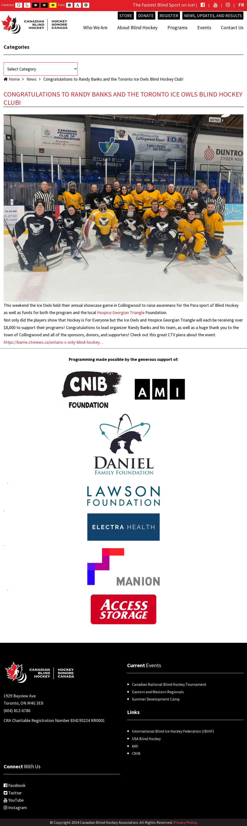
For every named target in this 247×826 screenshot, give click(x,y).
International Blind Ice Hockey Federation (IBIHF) (173, 731)
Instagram (15, 807)
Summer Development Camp (156, 699)
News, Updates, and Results (213, 15)
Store (125, 15)
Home (14, 79)
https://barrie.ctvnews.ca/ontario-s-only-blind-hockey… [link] (54, 342)
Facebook (15, 785)
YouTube (14, 800)
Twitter (13, 793)
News (32, 79)
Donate (146, 15)
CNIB (136, 753)
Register (168, 15)
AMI (135, 746)
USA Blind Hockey (146, 738)
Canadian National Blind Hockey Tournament (169, 684)
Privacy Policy (185, 822)
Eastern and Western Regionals (158, 691)
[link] (120, 312)
